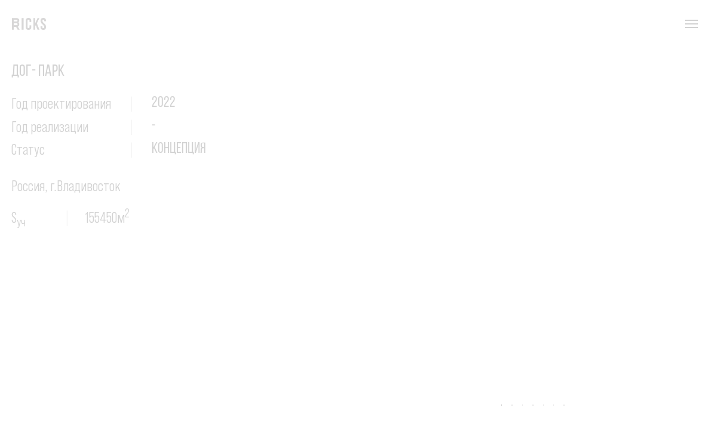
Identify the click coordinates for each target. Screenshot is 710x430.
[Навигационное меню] (691, 24)
